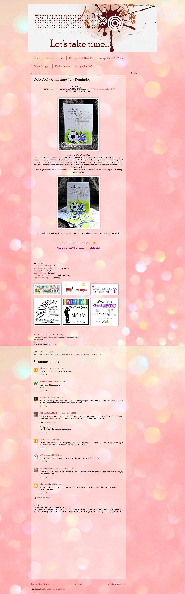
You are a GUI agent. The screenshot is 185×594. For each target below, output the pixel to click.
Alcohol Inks (44, 354)
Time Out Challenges (41, 278)
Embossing (87, 354)
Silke (41, 484)
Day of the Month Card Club (104, 89)
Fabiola (42, 368)
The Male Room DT (50, 423)
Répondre (43, 375)
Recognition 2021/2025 (111, 58)
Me (62, 58)
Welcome (50, 58)
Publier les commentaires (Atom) (53, 589)
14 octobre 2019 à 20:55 (67, 413)
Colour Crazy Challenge (42, 266)
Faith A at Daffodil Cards (49, 413)
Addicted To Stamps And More (45, 275)
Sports (98, 354)
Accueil (78, 584)
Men (93, 354)
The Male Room (39, 270)
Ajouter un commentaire (43, 498)
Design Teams (62, 66)
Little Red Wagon (40, 273)
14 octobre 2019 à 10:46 (57, 382)
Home (37, 58)
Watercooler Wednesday (43, 268)
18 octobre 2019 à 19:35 (53, 484)
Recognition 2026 (84, 66)
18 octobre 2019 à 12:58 (65, 468)
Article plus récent (40, 584)
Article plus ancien (116, 584)
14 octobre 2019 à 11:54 (54, 397)
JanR (41, 455)
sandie (42, 397)
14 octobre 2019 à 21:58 (54, 439)
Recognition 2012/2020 (81, 58)
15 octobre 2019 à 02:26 (52, 455)
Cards (52, 354)
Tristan (42, 439)
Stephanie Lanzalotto (47, 468)
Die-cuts (79, 354)
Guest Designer (42, 66)
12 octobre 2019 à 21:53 (55, 368)
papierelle (43, 382)
